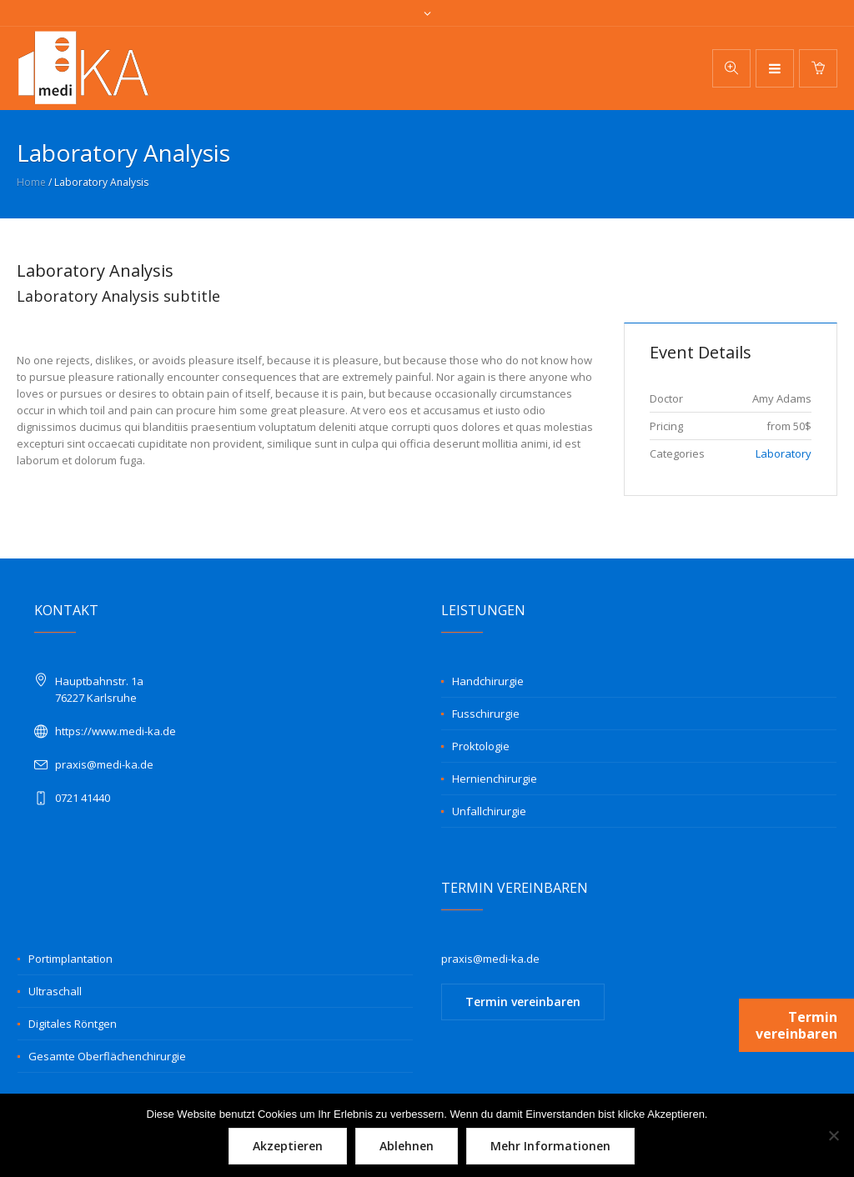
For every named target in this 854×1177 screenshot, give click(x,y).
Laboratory (783, 453)
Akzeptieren (288, 1146)
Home (31, 182)
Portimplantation (70, 958)
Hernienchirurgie (494, 778)
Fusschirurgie (486, 713)
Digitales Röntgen (72, 1023)
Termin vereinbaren (522, 1001)
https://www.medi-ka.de (115, 731)
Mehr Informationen (550, 1146)
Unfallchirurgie (489, 811)
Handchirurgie (488, 681)
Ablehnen (406, 1146)
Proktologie (481, 746)
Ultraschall (55, 991)
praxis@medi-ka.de (104, 764)
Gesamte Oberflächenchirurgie (107, 1056)
